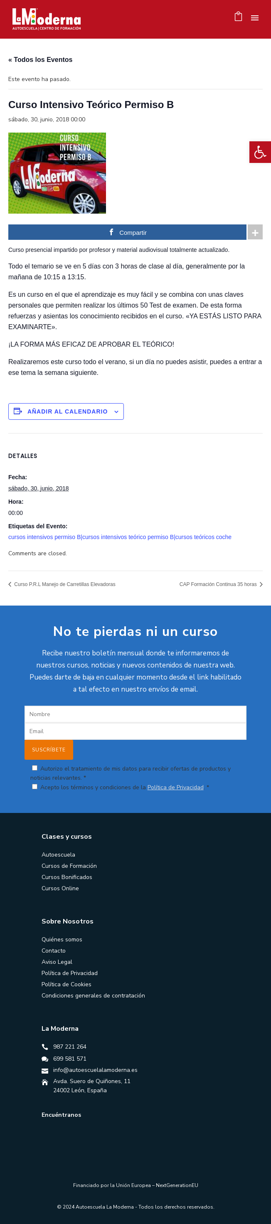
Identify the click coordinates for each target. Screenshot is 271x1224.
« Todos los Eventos (40, 59)
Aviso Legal (57, 962)
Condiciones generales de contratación (93, 996)
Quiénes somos (62, 939)
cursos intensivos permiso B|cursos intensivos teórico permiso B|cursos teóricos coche (120, 537)
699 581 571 (69, 1059)
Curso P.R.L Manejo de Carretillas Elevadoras (64, 584)
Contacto (54, 951)
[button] (260, 152)
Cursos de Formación (69, 866)
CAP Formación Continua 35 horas (219, 584)
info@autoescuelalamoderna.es (95, 1070)
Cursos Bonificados (67, 877)
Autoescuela (58, 855)
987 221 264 (69, 1047)
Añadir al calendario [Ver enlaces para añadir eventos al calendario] (67, 411)
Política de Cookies (66, 984)
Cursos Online (60, 888)
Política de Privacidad (176, 787)
